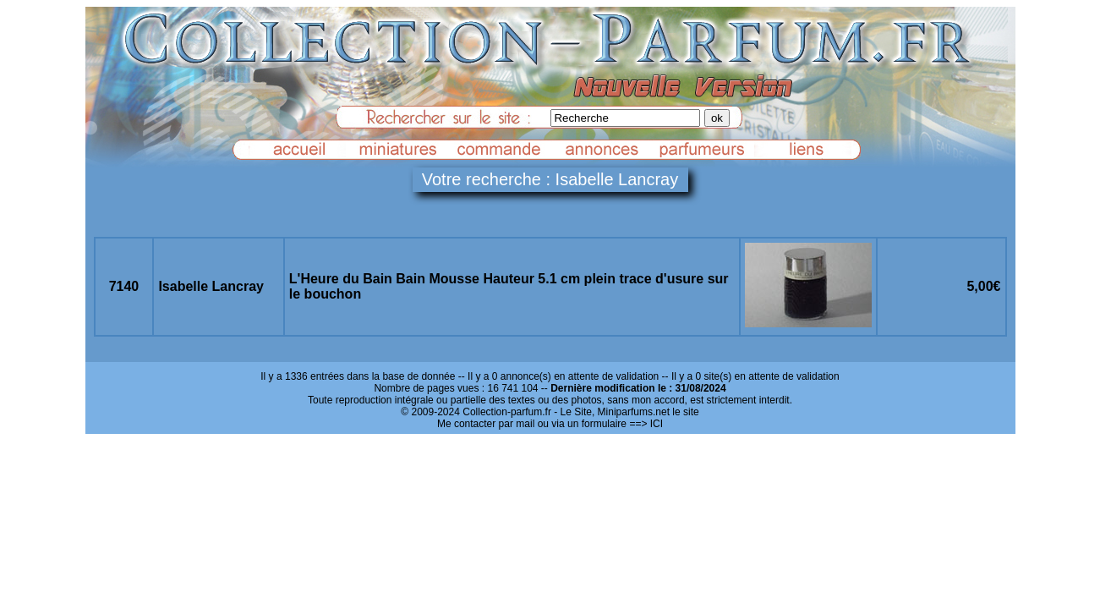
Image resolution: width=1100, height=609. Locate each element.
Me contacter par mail (485, 424)
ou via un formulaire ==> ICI (600, 424)
